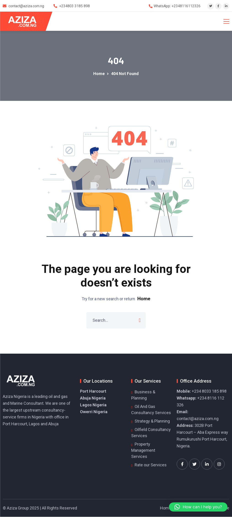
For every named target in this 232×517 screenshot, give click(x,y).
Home (143, 299)
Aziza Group (18, 508)
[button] (198, 507)
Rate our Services (151, 465)
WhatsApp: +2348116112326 (177, 6)
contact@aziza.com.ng (198, 418)
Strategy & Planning (152, 421)
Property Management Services (143, 450)
